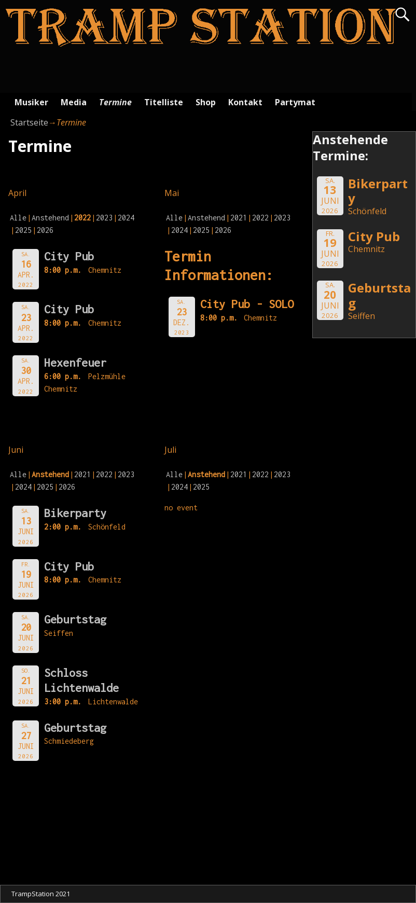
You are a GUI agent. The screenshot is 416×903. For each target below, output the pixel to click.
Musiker (31, 102)
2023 (104, 217)
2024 (126, 217)
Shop (206, 102)
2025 (23, 230)
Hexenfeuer (75, 362)
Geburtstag (75, 619)
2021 (238, 217)
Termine (115, 102)
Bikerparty (75, 513)
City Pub (69, 256)
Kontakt (245, 102)
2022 (260, 217)
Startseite (29, 122)
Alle (18, 217)
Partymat (295, 102)
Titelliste (163, 102)
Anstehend (50, 217)
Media (74, 102)
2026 (45, 230)
